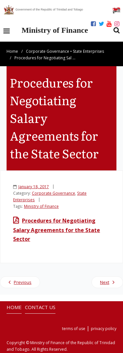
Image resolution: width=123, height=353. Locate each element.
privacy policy (103, 328)
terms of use (73, 328)
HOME (14, 307)
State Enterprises (88, 51)
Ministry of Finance (41, 206)
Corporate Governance (47, 51)
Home (12, 51)
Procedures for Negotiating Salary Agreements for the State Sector (56, 230)
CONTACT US (40, 307)
